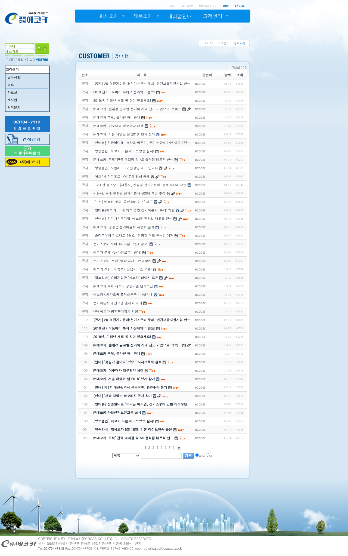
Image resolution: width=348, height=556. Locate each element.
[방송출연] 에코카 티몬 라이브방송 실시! (123, 421)
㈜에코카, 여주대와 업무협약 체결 (118, 370)
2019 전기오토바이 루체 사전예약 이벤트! (124, 328)
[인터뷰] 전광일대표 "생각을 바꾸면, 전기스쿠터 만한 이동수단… (142, 404)
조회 (240, 74)
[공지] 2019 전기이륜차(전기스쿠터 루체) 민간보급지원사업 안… (141, 319)
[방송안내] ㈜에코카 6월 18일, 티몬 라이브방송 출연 (132, 429)
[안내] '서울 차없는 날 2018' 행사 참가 (122, 395)
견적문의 (13, 107)
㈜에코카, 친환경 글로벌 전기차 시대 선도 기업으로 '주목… (137, 345)
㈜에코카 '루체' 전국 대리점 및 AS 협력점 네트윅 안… (133, 437)
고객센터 (12, 69)
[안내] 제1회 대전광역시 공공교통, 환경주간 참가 (130, 387)
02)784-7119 (54, 548)
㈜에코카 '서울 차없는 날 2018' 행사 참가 (124, 378)
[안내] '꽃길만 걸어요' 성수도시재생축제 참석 (127, 362)
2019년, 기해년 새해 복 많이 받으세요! (122, 336)
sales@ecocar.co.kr (167, 548)
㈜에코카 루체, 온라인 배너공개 (116, 353)
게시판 (12, 100)
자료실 (12, 92)
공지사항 (13, 77)
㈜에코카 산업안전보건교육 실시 (117, 412)
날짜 (227, 74)
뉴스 (10, 85)
